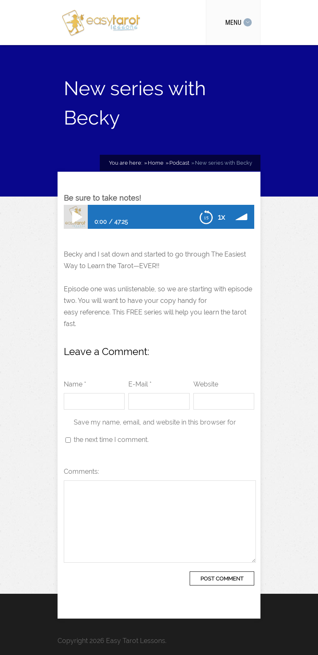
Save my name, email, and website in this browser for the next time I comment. (155, 431)
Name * (75, 384)
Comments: (81, 471)
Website (205, 384)
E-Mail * (140, 384)
